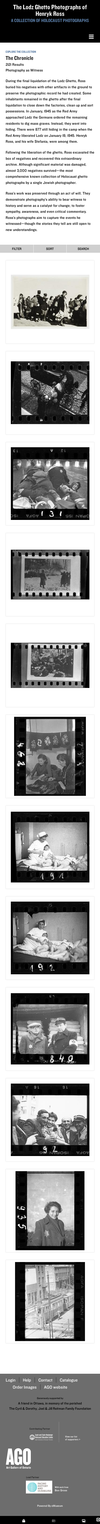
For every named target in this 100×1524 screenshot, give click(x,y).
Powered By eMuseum (50, 1505)
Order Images (25, 1387)
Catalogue (69, 1380)
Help (27, 1380)
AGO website (55, 1387)
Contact (45, 1380)
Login (11, 1380)
